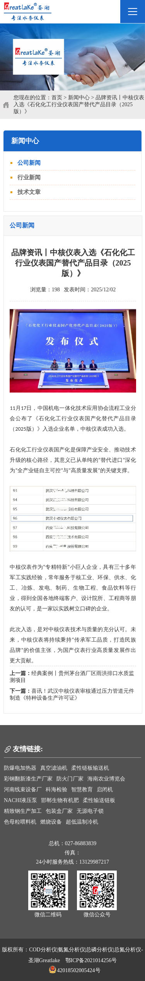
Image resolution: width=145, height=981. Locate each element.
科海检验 (56, 789)
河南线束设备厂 (23, 789)
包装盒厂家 (59, 811)
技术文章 (29, 192)
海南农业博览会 (106, 779)
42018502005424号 (75, 970)
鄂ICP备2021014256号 (91, 960)
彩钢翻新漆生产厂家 (28, 779)
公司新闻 (29, 163)
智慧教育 (82, 789)
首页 (56, 97)
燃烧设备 (51, 822)
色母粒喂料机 (20, 822)
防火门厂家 (70, 779)
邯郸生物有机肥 (60, 800)
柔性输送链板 (99, 800)
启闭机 (105, 789)
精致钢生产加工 (23, 811)
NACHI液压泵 (20, 800)
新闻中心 (79, 97)
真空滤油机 (53, 768)
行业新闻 (29, 177)
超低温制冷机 (82, 822)
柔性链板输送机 (90, 768)
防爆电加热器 (20, 768)
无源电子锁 (90, 811)
